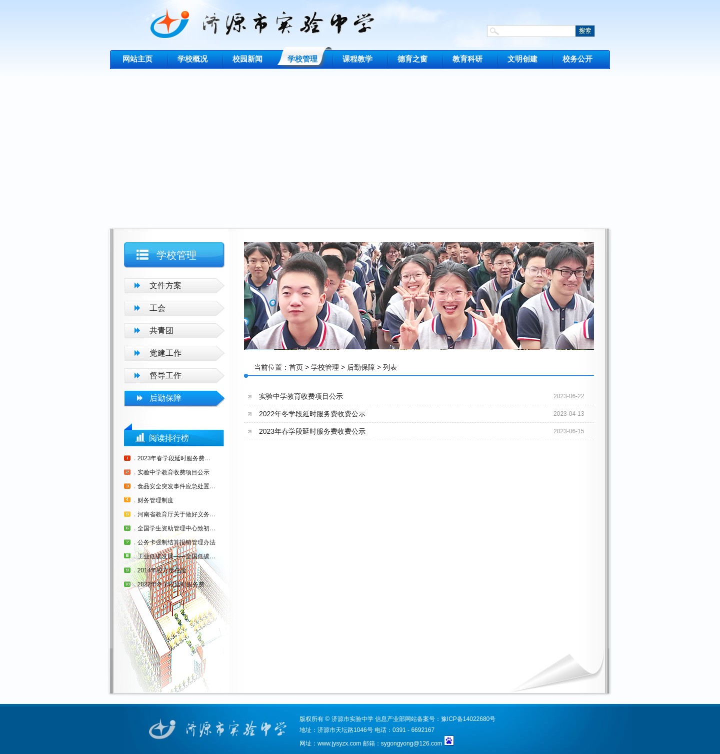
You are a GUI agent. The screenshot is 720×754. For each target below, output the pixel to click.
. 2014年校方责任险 (160, 570)
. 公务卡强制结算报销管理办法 (175, 542)
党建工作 (166, 353)
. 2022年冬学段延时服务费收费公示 (175, 584)
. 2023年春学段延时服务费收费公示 (175, 458)
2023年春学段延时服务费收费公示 (312, 431)
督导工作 (166, 375)
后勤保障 (166, 398)
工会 (158, 308)
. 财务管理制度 (154, 500)
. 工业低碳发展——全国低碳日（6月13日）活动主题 (175, 556)
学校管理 (325, 367)
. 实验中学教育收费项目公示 (172, 472)
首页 (296, 367)
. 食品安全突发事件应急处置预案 (175, 486)
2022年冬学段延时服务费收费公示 (312, 414)
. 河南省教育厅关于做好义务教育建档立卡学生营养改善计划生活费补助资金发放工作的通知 (175, 514)
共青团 (162, 330)
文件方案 (166, 285)
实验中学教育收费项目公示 (301, 396)
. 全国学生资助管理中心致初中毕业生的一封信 (175, 528)
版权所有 (312, 718)
